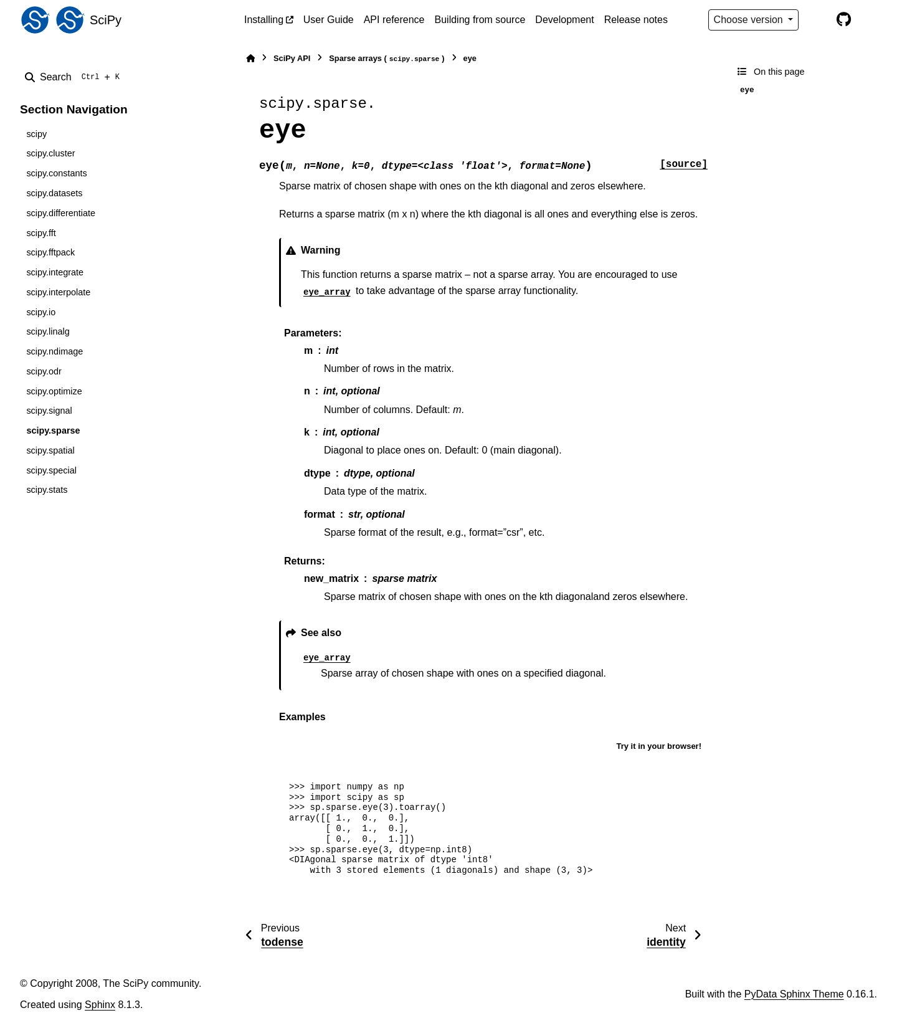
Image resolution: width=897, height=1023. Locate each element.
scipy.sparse (53, 430)
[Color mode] (817, 20)
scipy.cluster (50, 153)
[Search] (75, 77)
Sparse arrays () (386, 59)
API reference (394, 19)
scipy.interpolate (58, 292)
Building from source (480, 19)
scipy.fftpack (50, 252)
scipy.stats (46, 490)
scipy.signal (49, 411)
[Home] (250, 58)
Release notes (636, 19)
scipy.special (51, 470)
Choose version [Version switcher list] (750, 19)
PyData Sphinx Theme (794, 994)
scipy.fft (40, 233)
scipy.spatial (50, 450)
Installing (263, 19)
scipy (36, 134)
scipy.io (40, 312)
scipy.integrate (54, 272)
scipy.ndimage (54, 351)
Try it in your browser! (658, 746)
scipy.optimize (54, 391)
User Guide (328, 19)
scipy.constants (56, 173)
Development (564, 19)
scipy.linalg (47, 331)
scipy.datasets (54, 193)
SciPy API (291, 58)
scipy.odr (44, 371)
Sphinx (100, 1004)
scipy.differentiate (60, 213)
